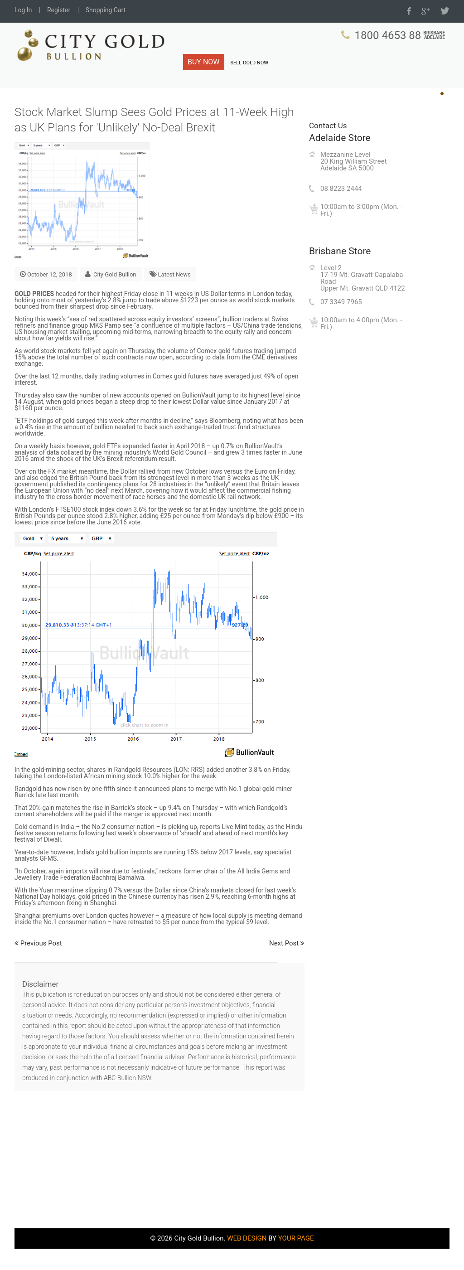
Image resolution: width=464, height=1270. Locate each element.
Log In (23, 10)
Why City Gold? (283, 90)
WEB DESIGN (246, 1259)
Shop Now (425, 90)
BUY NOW (204, 62)
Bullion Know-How (338, 90)
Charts (244, 90)
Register (58, 10)
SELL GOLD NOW (249, 63)
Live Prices (388, 90)
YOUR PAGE (296, 1259)
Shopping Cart (106, 10)
